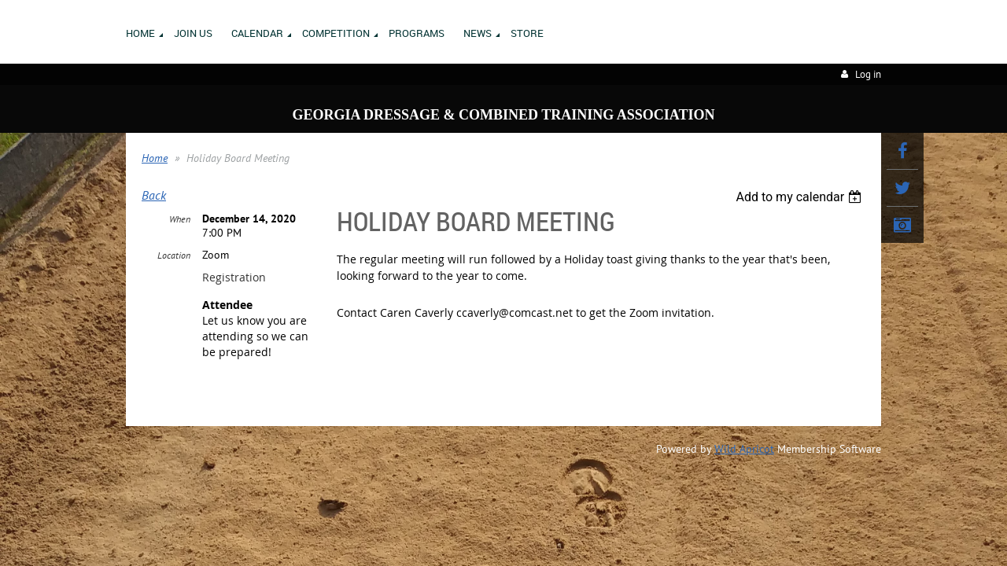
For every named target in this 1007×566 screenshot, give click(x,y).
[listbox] (800, 197)
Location (173, 256)
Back (154, 195)
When (179, 220)
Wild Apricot (744, 450)
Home (155, 158)
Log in (868, 74)
